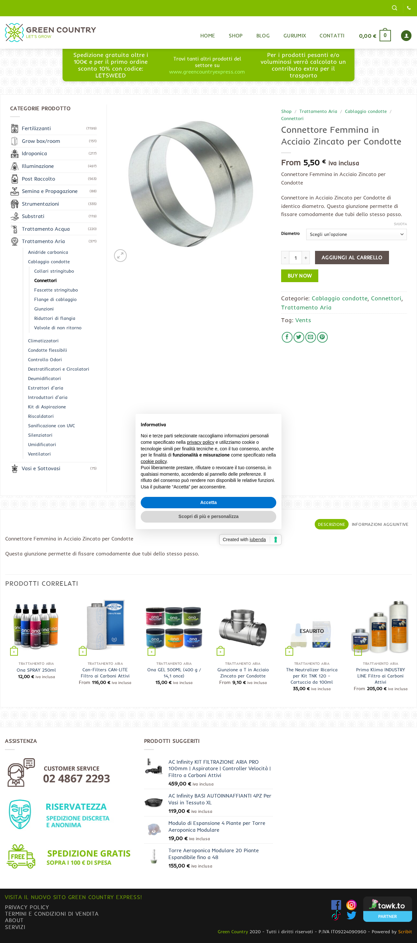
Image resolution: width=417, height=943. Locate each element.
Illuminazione (38, 166)
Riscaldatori (41, 416)
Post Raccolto (38, 178)
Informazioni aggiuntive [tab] (380, 524)
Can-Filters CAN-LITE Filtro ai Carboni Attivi (105, 673)
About (14, 920)
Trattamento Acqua (46, 229)
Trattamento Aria (318, 111)
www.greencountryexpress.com (207, 71)
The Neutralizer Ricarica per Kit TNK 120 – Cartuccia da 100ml (312, 676)
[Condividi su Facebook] (287, 337)
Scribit (405, 932)
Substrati (33, 216)
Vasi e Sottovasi (41, 468)
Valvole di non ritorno (57, 328)
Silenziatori (40, 435)
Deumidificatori (44, 378)
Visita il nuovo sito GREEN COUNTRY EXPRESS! (73, 897)
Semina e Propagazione (50, 191)
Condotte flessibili (47, 350)
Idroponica (34, 153)
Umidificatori (42, 444)
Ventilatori (39, 454)
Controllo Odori (45, 359)
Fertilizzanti (36, 128)
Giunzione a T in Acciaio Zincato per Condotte (243, 673)
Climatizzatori (43, 341)
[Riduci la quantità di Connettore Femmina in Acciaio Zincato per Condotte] (285, 257)
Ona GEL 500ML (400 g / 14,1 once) (174, 673)
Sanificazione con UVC (51, 426)
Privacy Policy (27, 907)
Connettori (292, 118)
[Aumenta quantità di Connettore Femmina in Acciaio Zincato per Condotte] (306, 257)
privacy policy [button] (200, 442)
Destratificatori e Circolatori (58, 369)
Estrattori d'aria (45, 388)
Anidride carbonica (48, 252)
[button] (394, 8)
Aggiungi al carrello (352, 257)
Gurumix (294, 35)
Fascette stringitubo (56, 290)
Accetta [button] (208, 502)
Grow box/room (41, 141)
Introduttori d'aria (47, 397)
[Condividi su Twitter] (299, 337)
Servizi (15, 926)
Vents (303, 319)
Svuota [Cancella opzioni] (400, 224)
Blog (263, 35)
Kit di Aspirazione (47, 407)
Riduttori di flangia (54, 318)
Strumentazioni (40, 203)
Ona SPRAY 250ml (36, 670)
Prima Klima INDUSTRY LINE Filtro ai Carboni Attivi (380, 676)
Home (207, 35)
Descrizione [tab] (332, 524)
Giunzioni (44, 309)
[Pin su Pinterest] (322, 337)
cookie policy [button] (153, 461)
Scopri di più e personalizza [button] (208, 516)
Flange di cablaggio (55, 299)
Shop (235, 35)
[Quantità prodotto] (295, 257)
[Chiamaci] (409, 8)
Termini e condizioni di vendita (52, 913)
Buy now (300, 276)
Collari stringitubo (54, 271)
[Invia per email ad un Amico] (310, 337)
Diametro (290, 233)
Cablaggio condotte (366, 111)
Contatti (332, 35)
